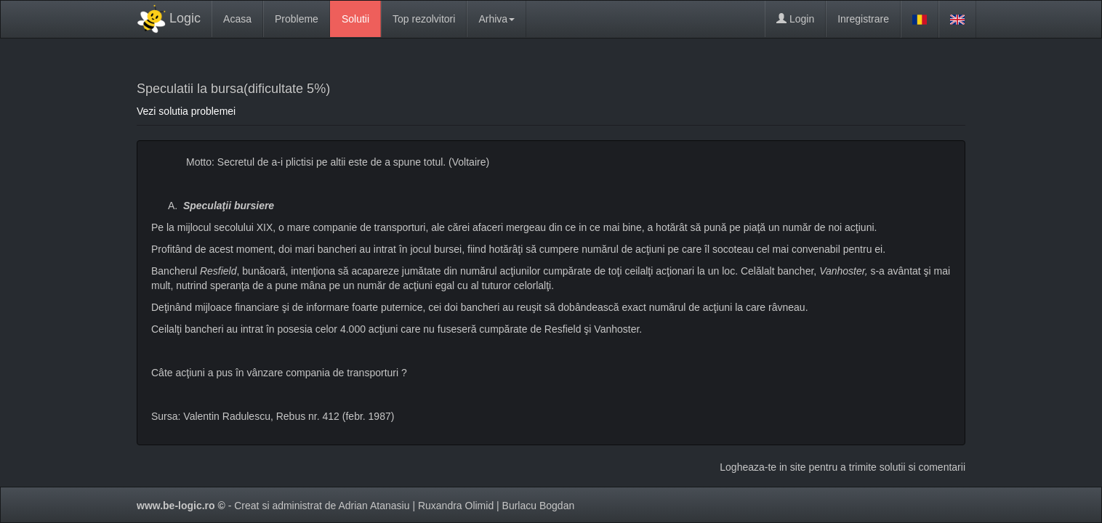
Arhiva (496, 19)
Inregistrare (863, 19)
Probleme (296, 19)
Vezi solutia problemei (186, 111)
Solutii (355, 19)
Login (795, 19)
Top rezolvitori (424, 19)
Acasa (237, 19)
